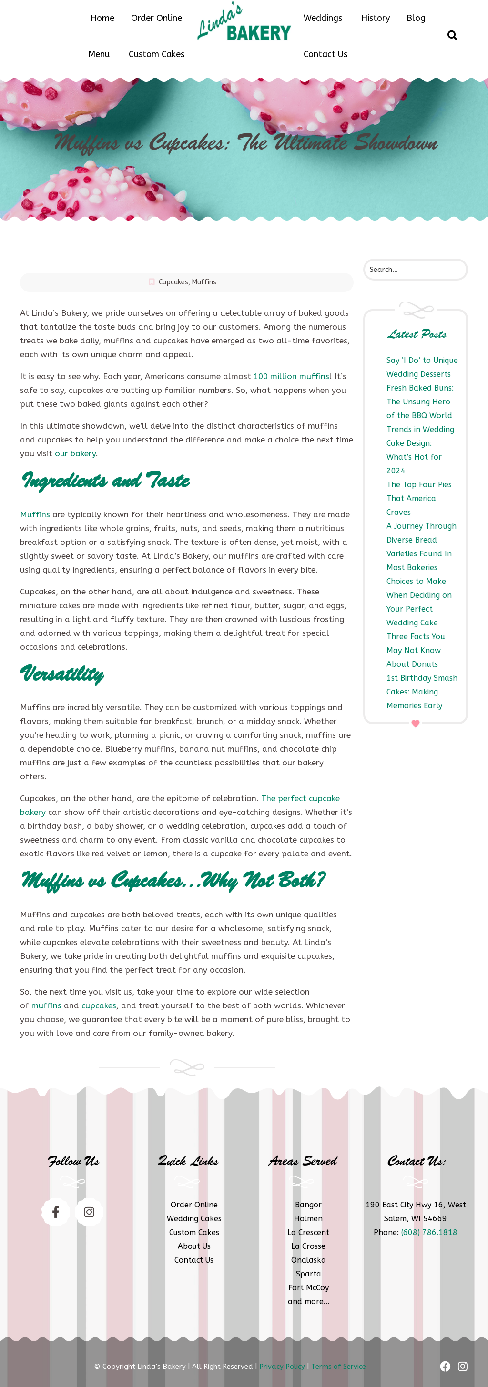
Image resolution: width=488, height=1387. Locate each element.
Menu (99, 54)
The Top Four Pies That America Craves (419, 498)
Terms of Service (338, 1366)
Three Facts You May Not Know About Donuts (415, 650)
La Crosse (308, 1246)
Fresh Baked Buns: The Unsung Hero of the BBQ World (420, 401)
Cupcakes (173, 282)
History (375, 18)
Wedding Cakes (194, 1218)
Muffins (204, 282)
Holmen (308, 1218)
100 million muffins (291, 376)
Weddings (323, 18)
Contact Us (325, 54)
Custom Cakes (156, 54)
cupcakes (98, 1005)
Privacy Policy (282, 1366)
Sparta (308, 1273)
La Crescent (308, 1232)
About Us (194, 1246)
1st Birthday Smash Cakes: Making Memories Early (422, 691)
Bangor (308, 1204)
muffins (46, 1005)
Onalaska (308, 1260)
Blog (416, 18)
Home (102, 18)
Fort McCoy (308, 1287)
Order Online (156, 18)
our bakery (75, 453)
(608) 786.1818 (429, 1232)
